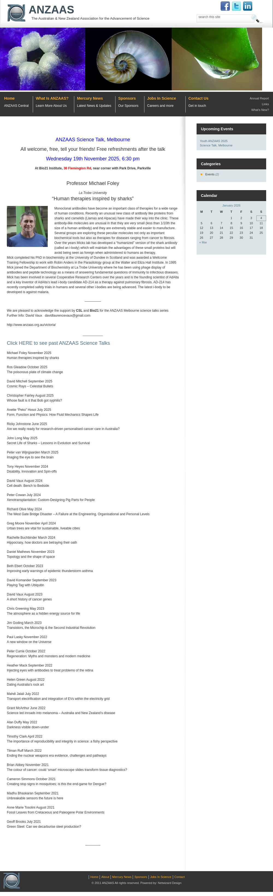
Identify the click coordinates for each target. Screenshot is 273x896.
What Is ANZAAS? (52, 98)
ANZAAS (51, 10)
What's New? (260, 109)
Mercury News (90, 98)
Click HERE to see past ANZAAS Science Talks (58, 343)
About (105, 877)
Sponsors (127, 98)
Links (265, 104)
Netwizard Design (169, 883)
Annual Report (259, 98)
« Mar (203, 242)
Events (210, 174)
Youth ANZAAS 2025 (214, 141)
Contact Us (198, 98)
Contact (179, 877)
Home (9, 98)
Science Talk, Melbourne (216, 145)
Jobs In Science (161, 98)
